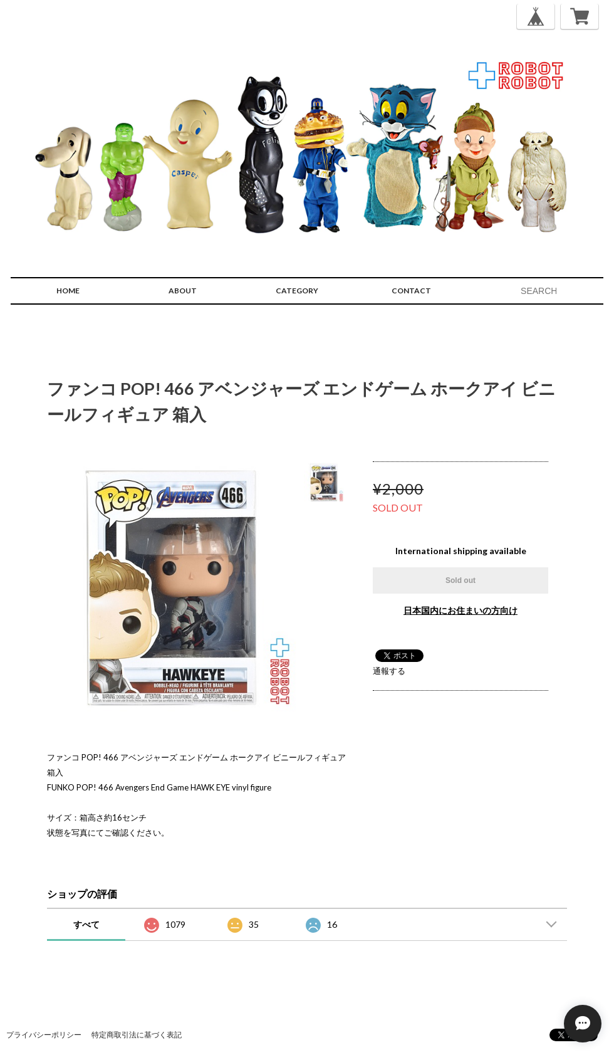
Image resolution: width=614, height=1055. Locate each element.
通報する (389, 671)
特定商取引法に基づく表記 (136, 1034)
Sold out (460, 580)
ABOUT (183, 290)
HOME (68, 290)
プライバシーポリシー (43, 1034)
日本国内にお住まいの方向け (460, 610)
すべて (86, 924)
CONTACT (411, 290)
